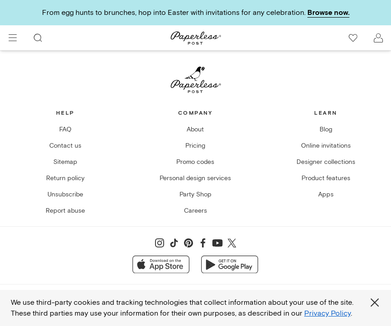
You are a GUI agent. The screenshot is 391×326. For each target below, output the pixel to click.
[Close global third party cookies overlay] (374, 302)
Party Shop (195, 194)
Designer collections (326, 162)
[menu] (12, 38)
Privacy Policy (327, 313)
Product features (325, 178)
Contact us (65, 145)
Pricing (195, 145)
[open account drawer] (378, 38)
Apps (326, 194)
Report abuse (65, 210)
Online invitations (326, 145)
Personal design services (195, 178)
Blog (326, 129)
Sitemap (65, 162)
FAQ (65, 129)
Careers (195, 210)
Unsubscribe (65, 194)
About (195, 129)
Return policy (65, 178)
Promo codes (195, 162)
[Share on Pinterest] (188, 242)
